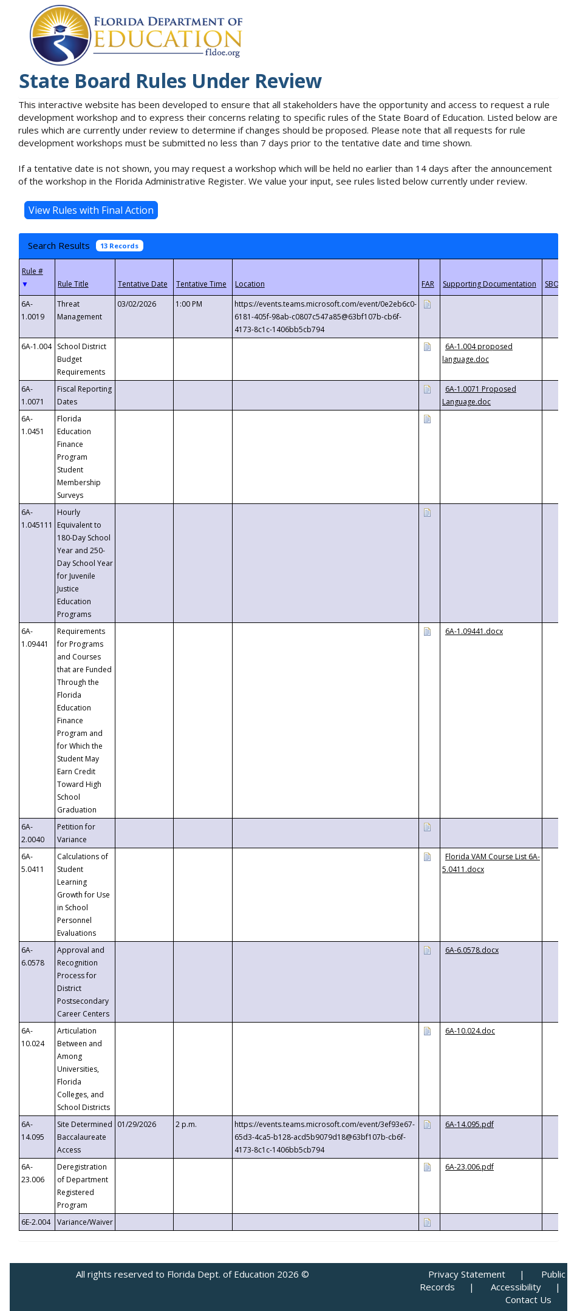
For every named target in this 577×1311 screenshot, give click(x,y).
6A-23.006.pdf (469, 1167)
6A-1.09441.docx (474, 631)
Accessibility (516, 1287)
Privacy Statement (466, 1274)
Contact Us (528, 1299)
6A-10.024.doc (470, 1031)
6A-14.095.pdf (469, 1124)
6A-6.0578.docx (472, 950)
